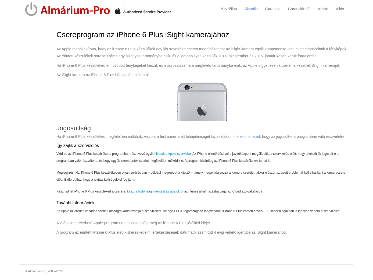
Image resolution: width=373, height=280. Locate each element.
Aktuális (251, 9)
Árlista (323, 9)
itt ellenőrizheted (246, 136)
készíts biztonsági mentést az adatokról (155, 191)
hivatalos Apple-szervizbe (173, 154)
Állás (340, 9)
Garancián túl (299, 9)
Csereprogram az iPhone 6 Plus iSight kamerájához (142, 34)
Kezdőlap (229, 9)
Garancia (273, 9)
